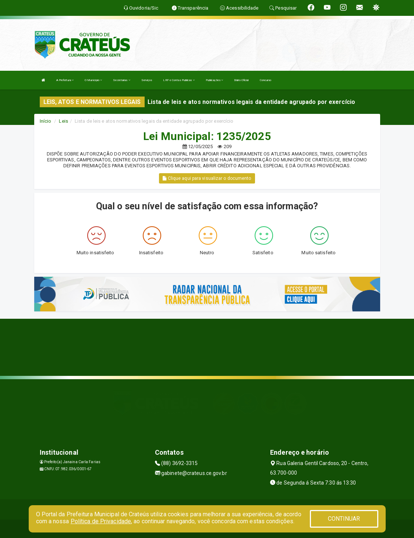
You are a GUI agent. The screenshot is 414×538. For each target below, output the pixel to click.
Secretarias (121, 80)
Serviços (146, 80)
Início (46, 121)
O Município (93, 80)
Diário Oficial (241, 80)
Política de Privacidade (101, 521)
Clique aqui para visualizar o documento (207, 178)
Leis (63, 121)
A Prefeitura (65, 80)
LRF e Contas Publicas (178, 80)
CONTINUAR (344, 518)
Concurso (266, 80)
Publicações (214, 80)
